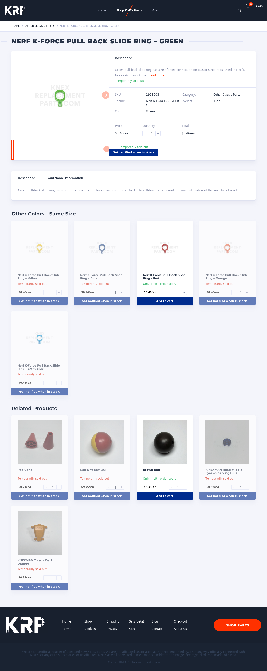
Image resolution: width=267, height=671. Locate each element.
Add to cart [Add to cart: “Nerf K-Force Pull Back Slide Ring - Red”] (164, 301)
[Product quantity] (153, 133)
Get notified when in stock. (134, 152)
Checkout (180, 621)
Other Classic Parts (40, 26)
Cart (132, 628)
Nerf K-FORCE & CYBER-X (163, 103)
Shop (88, 621)
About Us (180, 628)
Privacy (112, 628)
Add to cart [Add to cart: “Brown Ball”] (164, 496)
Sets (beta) (136, 621)
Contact (156, 628)
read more (156, 75)
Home (102, 10)
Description (27, 178)
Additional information (65, 178)
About (157, 10)
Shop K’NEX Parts (129, 10)
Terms (66, 628)
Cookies (90, 628)
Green (150, 111)
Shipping (113, 621)
